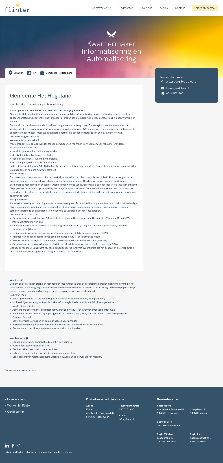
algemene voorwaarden (39, 452)
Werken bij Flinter (19, 405)
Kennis (164, 8)
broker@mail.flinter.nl (174, 88)
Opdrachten (125, 8)
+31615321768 (171, 93)
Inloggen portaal (205, 8)
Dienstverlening (101, 8)
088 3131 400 (126, 409)
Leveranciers (16, 399)
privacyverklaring (14, 452)
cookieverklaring (63, 452)
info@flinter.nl (126, 419)
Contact (180, 8)
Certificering (15, 412)
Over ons (146, 8)
